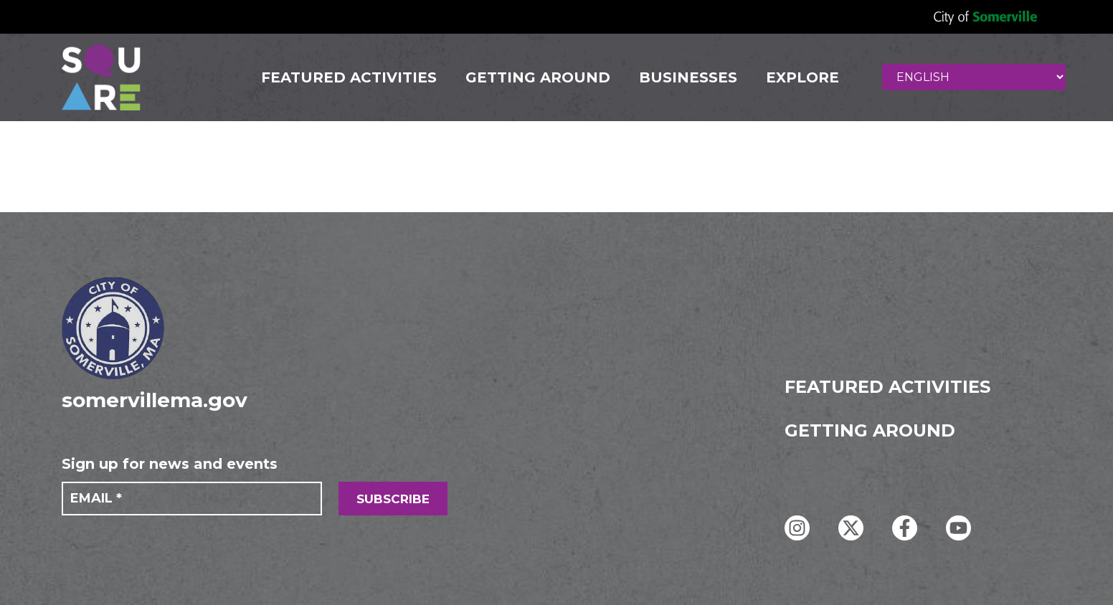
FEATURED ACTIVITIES (349, 77)
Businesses (688, 77)
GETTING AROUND (537, 77)
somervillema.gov (154, 400)
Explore (802, 77)
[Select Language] (974, 77)
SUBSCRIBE (393, 499)
